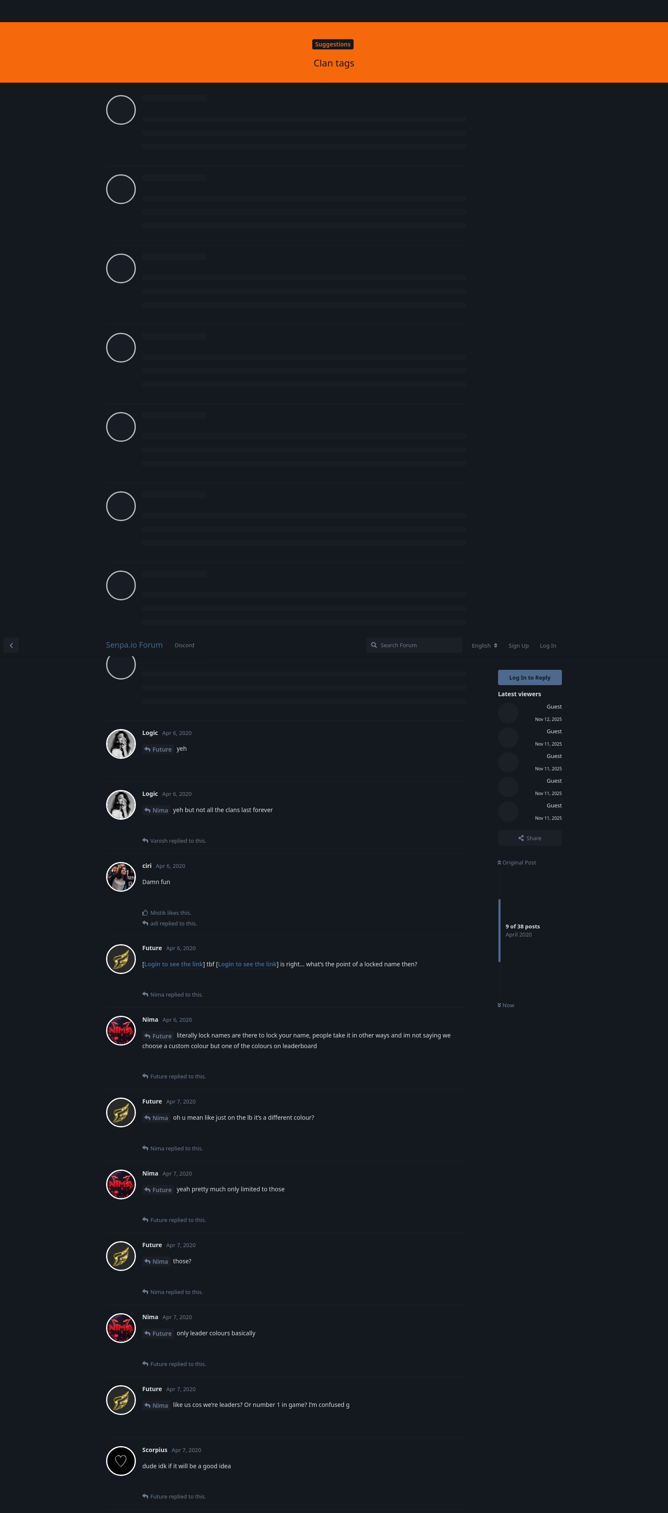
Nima (160, 176)
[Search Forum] (414, 11)
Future (162, 115)
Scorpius (165, 904)
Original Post (517, 228)
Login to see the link (173, 330)
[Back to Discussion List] (11, 11)
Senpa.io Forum (134, 11)
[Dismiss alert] (201, 1495)
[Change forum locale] (484, 11)
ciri (157, 1119)
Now (506, 371)
